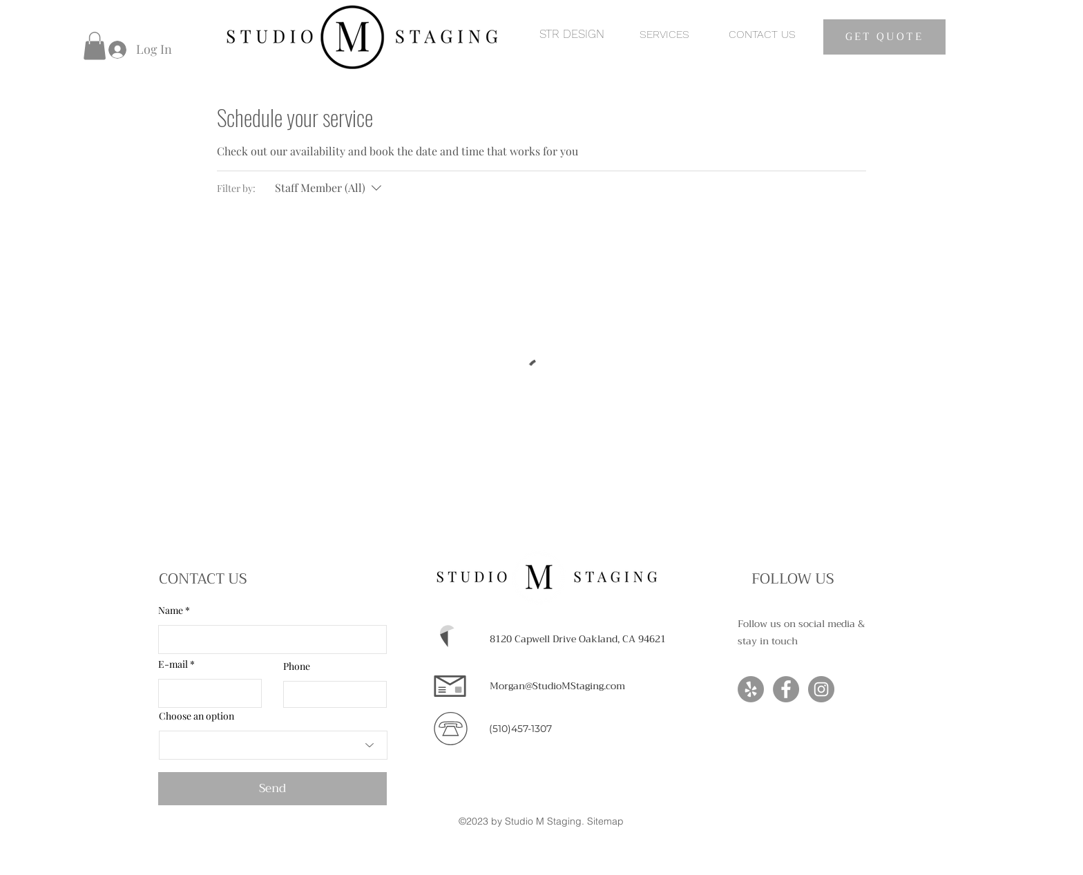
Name (170, 610)
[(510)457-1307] (520, 729)
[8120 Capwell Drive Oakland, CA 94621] (578, 639)
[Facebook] (786, 689)
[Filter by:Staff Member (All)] (330, 188)
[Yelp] (751, 689)
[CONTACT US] (762, 35)
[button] (94, 46)
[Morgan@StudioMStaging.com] (557, 686)
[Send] (272, 788)
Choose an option (196, 716)
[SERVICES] (664, 35)
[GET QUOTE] (884, 37)
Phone (296, 666)
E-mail (173, 664)
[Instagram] (821, 689)
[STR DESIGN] (571, 35)
